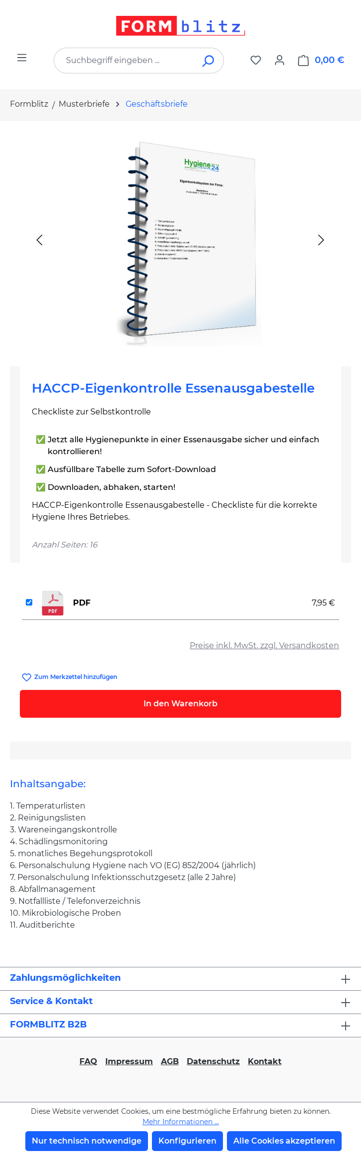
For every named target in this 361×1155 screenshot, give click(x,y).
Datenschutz (213, 1061)
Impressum (129, 1061)
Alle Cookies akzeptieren (284, 1141)
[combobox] (124, 60)
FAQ (88, 1061)
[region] (180, 239)
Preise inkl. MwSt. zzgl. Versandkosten (264, 645)
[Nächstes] (321, 239)
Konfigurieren (187, 1141)
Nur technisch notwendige (87, 1141)
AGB (170, 1061)
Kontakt (265, 1061)
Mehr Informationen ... (181, 1121)
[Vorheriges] (39, 239)
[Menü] (22, 58)
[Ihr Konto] (279, 60)
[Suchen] (209, 60)
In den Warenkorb (180, 703)
